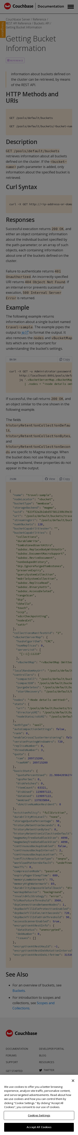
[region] (39, 1105)
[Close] (73, 1080)
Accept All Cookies (39, 1127)
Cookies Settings (39, 1115)
